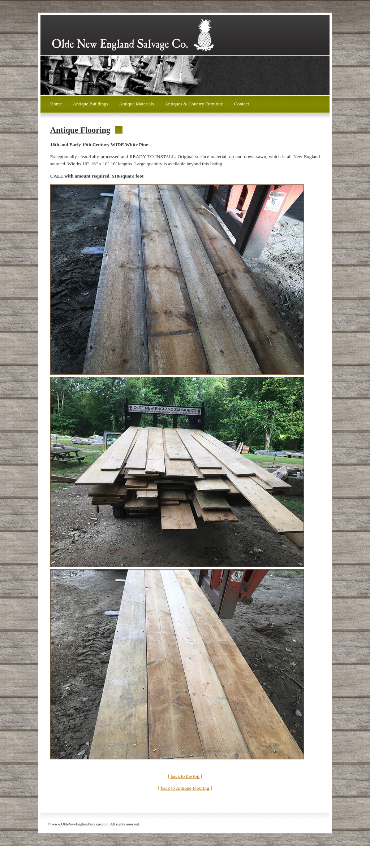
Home (56, 103)
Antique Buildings (90, 103)
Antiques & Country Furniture (194, 103)
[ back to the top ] (185, 776)
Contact (241, 103)
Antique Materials (136, 103)
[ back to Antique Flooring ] (185, 788)
